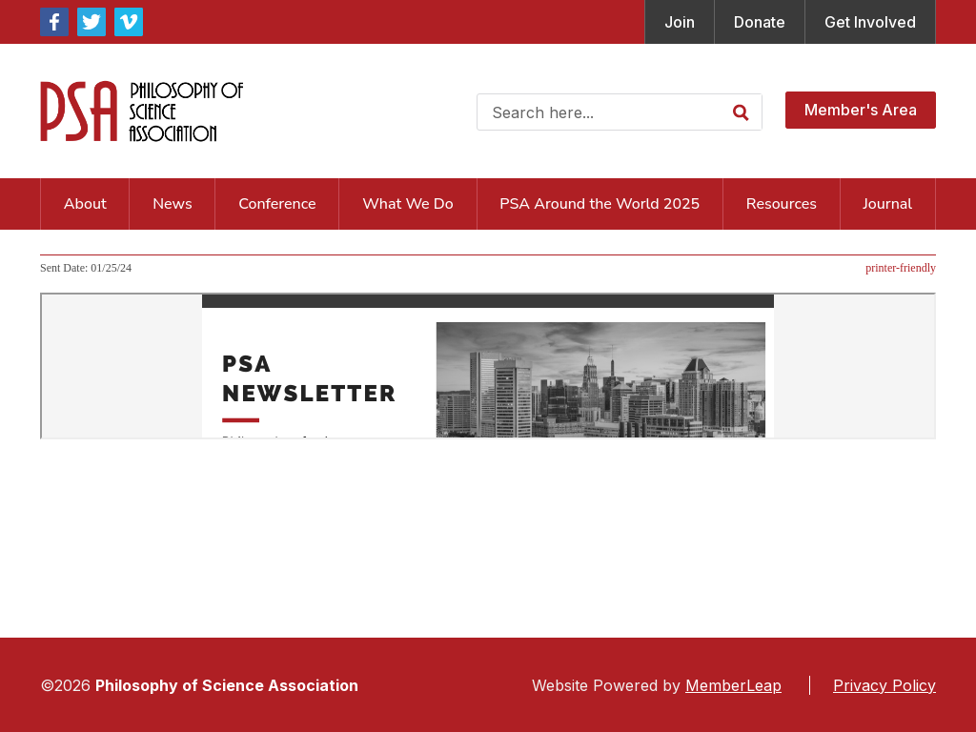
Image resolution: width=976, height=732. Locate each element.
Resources (781, 203)
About (85, 203)
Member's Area (860, 109)
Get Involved (870, 21)
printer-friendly (900, 267)
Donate (759, 21)
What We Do (408, 203)
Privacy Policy (884, 685)
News (172, 203)
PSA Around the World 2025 (599, 203)
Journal (888, 203)
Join (679, 21)
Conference (276, 203)
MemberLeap (733, 685)
